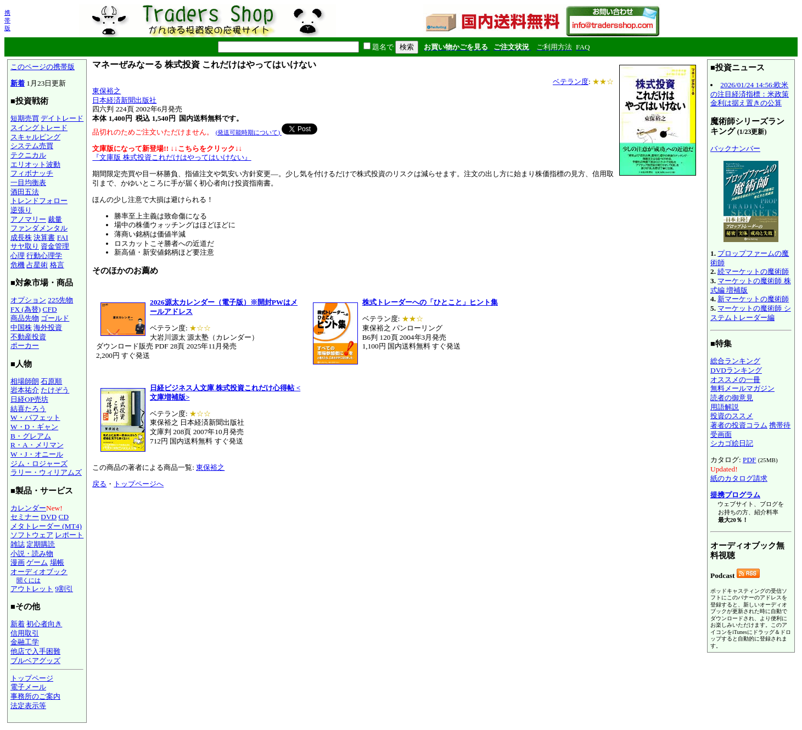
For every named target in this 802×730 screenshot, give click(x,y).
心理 (17, 255)
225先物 (60, 300)
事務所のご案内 (35, 696)
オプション (28, 300)
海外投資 (47, 327)
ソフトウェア (31, 535)
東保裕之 (106, 91)
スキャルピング (35, 137)
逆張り (21, 210)
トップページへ (139, 484)
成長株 (21, 237)
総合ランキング (735, 361)
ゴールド (55, 318)
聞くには (28, 580)
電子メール (28, 687)
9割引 (64, 589)
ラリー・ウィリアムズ (46, 472)
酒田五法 (24, 192)
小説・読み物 (31, 553)
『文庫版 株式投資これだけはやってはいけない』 (171, 157)
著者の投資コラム (738, 425)
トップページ (31, 678)
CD (64, 517)
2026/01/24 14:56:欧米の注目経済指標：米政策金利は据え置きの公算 (749, 94)
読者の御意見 (731, 398)
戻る (99, 484)
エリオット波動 (35, 164)
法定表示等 (28, 705)
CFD (50, 309)
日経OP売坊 (29, 399)
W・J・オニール (36, 454)
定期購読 (40, 544)
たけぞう (55, 390)
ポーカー (24, 345)
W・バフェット (35, 417)
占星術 (37, 265)
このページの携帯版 (42, 67)
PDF (749, 460)
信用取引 (24, 633)
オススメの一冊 (735, 379)
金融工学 (24, 642)
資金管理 (55, 246)
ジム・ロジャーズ (39, 463)
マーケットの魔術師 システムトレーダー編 (750, 313)
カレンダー (28, 508)
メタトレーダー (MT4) (46, 526)
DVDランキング (736, 370)
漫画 (17, 562)
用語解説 (724, 407)
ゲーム (37, 562)
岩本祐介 (24, 390)
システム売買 (31, 146)
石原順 (51, 381)
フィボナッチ (31, 173)
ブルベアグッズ (35, 660)
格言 (57, 265)
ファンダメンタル (39, 228)
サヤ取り (24, 246)
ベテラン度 (570, 81)
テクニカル (28, 155)
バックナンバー (735, 148)
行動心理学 (44, 255)
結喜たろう (28, 409)
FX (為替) (25, 309)
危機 (17, 265)
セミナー (24, 517)
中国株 (21, 327)
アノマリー (28, 219)
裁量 (55, 219)
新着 (17, 83)
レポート (69, 535)
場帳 (57, 562)
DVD (49, 517)
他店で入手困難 (35, 651)
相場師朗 (24, 381)
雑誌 (17, 544)
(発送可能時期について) (249, 132)
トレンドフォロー (39, 200)
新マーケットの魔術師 (753, 299)
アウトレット (31, 589)
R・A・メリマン (37, 445)
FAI (63, 237)
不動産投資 (28, 337)
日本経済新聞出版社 (124, 100)
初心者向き (44, 624)
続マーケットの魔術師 (753, 271)
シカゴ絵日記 (731, 443)
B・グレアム (30, 436)
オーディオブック (39, 572)
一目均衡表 (28, 182)
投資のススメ (731, 416)
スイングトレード (39, 127)
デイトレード (62, 118)
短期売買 (24, 118)
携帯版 (7, 20)
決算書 (44, 237)
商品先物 (24, 318)
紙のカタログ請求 (738, 478)
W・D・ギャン (34, 427)
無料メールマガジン (742, 388)
